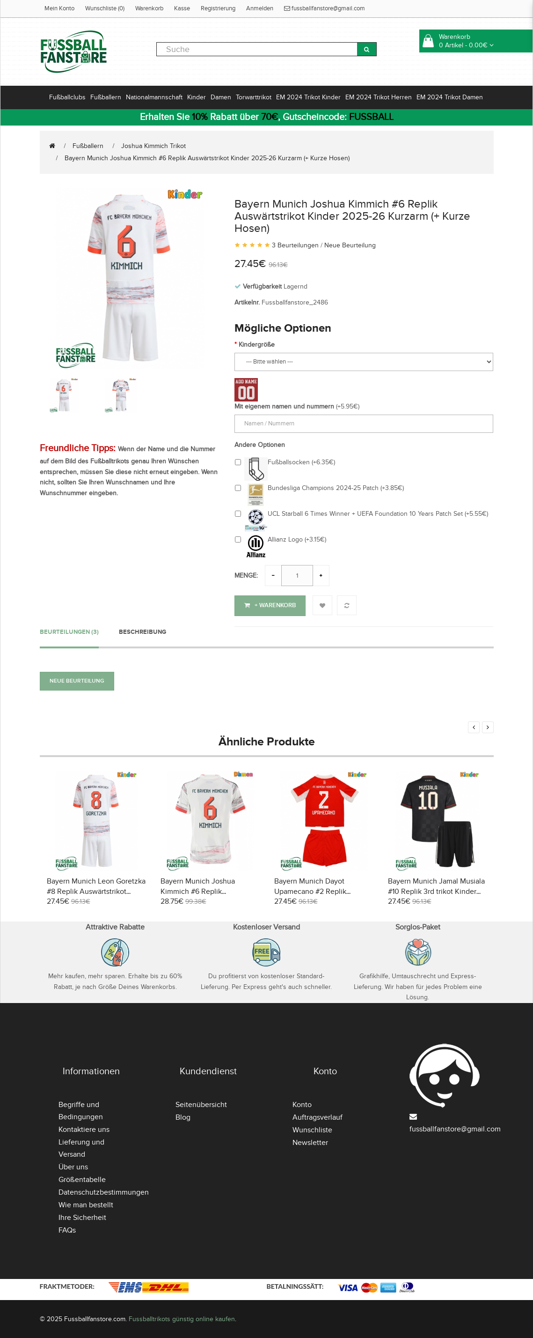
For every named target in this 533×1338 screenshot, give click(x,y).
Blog (182, 1116)
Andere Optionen (259, 445)
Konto (302, 1103)
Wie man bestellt (85, 1204)
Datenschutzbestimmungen (103, 1191)
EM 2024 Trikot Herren (378, 97)
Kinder (196, 97)
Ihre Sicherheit (82, 1216)
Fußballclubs (67, 97)
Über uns (73, 1166)
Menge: (246, 576)
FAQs (67, 1229)
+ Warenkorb (270, 605)
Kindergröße (257, 345)
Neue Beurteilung (350, 245)
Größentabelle (82, 1178)
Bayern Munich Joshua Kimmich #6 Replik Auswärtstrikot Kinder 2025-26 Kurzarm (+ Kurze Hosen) (207, 158)
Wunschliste (312, 1129)
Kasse (182, 8)
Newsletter (310, 1141)
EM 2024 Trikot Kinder (308, 97)
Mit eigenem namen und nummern (284, 406)
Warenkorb (149, 8)
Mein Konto (59, 8)
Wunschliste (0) (104, 8)
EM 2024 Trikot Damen (449, 97)
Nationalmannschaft (154, 97)
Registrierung (218, 8)
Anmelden (259, 8)
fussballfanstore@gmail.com (324, 8)
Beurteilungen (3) (69, 631)
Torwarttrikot (253, 97)
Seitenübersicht (201, 1103)
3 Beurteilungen (295, 245)
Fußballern (105, 97)
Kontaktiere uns (84, 1128)
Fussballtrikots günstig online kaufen (182, 1318)
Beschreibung (142, 631)
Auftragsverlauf (317, 1116)
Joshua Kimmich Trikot (153, 146)
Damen (221, 97)
